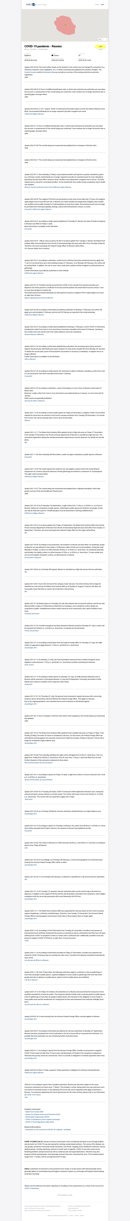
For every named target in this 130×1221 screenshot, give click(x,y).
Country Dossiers (30, 72)
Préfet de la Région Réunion (34, 114)
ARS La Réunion (30, 359)
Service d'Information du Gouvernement (38, 763)
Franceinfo (28, 376)
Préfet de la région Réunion (61, 187)
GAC (26, 848)
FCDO (26, 941)
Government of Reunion (32, 557)
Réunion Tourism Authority (33, 187)
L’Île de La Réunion (31, 980)
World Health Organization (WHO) (37, 1117)
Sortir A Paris (29, 665)
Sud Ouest (35, 614)
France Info (48, 187)
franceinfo (28, 209)
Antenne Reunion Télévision (34, 334)
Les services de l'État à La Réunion (36, 960)
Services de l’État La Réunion (34, 401)
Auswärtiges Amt (30, 648)
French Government (31, 631)
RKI (25, 248)
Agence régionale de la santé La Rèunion (38, 298)
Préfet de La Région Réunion (34, 513)
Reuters (27, 420)
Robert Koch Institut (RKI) (34, 1112)
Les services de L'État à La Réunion (36, 1004)
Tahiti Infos (28, 799)
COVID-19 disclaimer (31, 1188)
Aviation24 (28, 684)
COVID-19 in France (34, 1095)
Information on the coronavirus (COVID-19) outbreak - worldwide (48, 1129)
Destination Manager (50, 72)
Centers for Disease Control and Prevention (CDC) (42, 1114)
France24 (27, 614)
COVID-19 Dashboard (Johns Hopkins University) (42, 1119)
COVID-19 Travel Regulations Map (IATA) (39, 1122)
